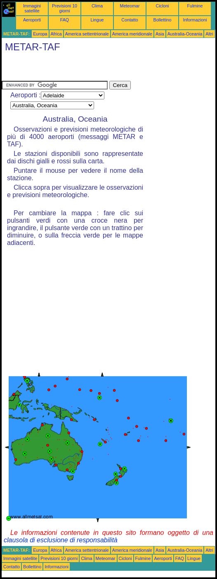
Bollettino (162, 19)
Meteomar (130, 5)
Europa (40, 33)
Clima (97, 5)
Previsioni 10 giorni (64, 8)
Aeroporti (32, 19)
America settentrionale (87, 33)
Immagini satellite (32, 8)
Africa (56, 33)
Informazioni (195, 19)
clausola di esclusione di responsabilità (61, 540)
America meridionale (132, 33)
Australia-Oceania (185, 33)
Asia (160, 33)
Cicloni (162, 5)
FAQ (64, 19)
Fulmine (195, 5)
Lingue (97, 19)
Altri (209, 33)
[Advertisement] (98, 68)
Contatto (129, 19)
